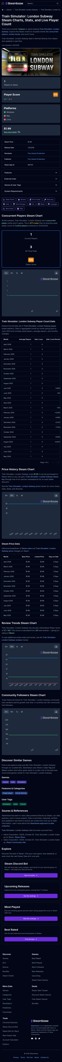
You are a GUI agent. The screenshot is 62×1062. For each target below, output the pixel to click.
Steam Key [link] (49, 199)
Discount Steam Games (41, 995)
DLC (4, 963)
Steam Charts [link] (8, 199)
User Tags (7, 999)
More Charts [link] (8, 209)
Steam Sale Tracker (40, 990)
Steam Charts (8, 976)
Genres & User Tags (31, 185)
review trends (14, 34)
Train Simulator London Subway (26, 10)
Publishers (7, 1008)
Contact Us (45, 1057)
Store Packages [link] (19, 204)
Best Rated (36, 958)
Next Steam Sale (9, 1035)
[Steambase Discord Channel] (32, 1038)
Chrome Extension (10, 1022)
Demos (5, 967)
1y (17, 273)
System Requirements (31, 191)
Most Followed (38, 967)
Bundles (6, 971)
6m (12, 495)
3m (11, 273)
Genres (5, 990)
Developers (7, 1003)
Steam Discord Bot (10, 1027)
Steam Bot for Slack (11, 1031)
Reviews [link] (22, 199)
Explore (6, 1044)
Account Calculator (10, 1040)
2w (6, 273)
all (22, 273)
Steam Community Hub (16, 842)
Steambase (35, 1026)
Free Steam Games (39, 999)
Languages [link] (52, 204)
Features (31, 172)
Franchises (7, 1012)
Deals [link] (6, 204)
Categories (7, 995)
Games (9, 10)
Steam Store (20, 837)
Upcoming (36, 976)
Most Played (37, 963)
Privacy (16, 1057)
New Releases (38, 971)
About (36, 1057)
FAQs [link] (20, 209)
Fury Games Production (36, 153)
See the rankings (31, 896)
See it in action (31, 875)
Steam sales (27, 548)
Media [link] (41, 204)
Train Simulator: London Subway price (24, 486)
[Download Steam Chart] (56, 273)
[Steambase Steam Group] (36, 1038)
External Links (31, 179)
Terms (22, 1057)
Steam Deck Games (40, 980)
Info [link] (31, 204)
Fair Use (30, 1057)
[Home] (2, 10)
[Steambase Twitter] (39, 1038)
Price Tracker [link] (35, 199)
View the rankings (31, 919)
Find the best (31, 939)
